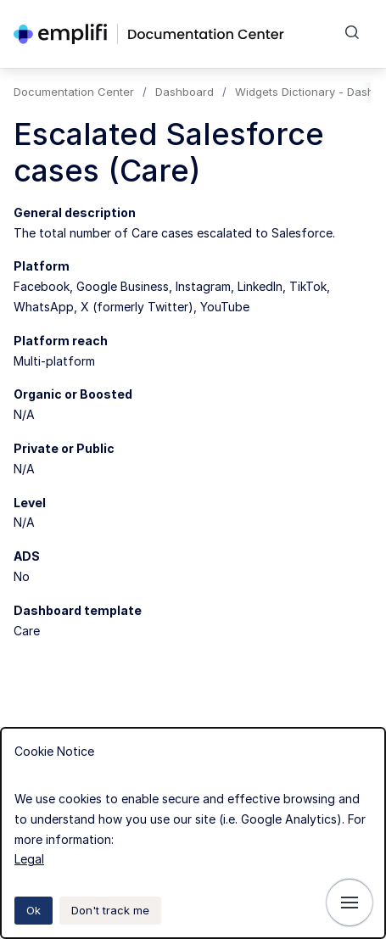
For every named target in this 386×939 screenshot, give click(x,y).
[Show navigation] (349, 902)
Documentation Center (74, 91)
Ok (33, 910)
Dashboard (184, 91)
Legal (29, 859)
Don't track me (110, 910)
